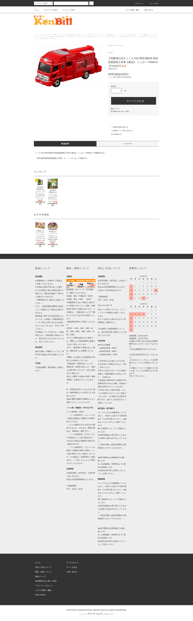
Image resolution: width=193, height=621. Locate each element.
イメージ (128, 144)
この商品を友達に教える (118, 127)
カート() (152, 3)
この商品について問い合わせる (120, 131)
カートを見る (71, 567)
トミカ (115, 45)
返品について (115, 109)
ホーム (37, 10)
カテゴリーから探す (49, 10)
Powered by (96, 614)
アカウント (138, 3)
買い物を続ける (115, 134)
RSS (37, 595)
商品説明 (65, 144)
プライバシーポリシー (44, 586)
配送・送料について (43, 572)
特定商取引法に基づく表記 (120, 111)
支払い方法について (43, 567)
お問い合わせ (147, 10)
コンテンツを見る (67, 10)
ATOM (42, 595)
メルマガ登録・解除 (130, 10)
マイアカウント (72, 563)
